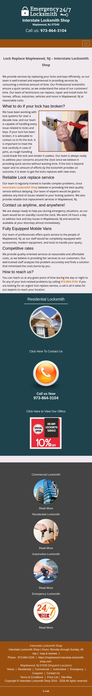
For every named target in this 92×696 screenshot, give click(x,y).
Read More (46, 508)
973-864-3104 (53, 30)
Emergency (77, 669)
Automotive (59, 669)
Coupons (37, 673)
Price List (52, 677)
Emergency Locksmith (46, 593)
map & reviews (49, 653)
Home (10, 669)
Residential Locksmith (46, 514)
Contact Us (53, 673)
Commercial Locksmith (46, 474)
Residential (24, 669)
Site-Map (66, 677)
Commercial (42, 669)
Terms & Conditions (31, 677)
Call (46, 691)
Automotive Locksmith (46, 554)
